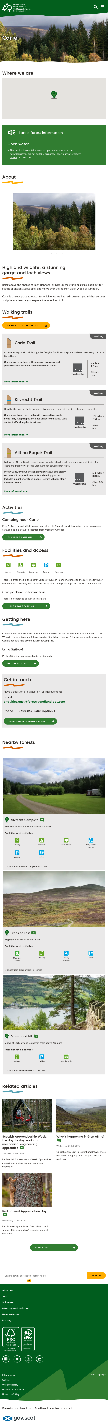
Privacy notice (8, 1375)
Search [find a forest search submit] (96, 1275)
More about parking (21, 606)
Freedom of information (13, 1389)
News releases (11, 1314)
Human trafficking (10, 1394)
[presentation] (16, 1281)
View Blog (42, 1247)
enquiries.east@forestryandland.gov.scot (34, 701)
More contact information (27, 721)
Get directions (17, 663)
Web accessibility (10, 1384)
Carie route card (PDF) (23, 325)
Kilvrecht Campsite (20, 537)
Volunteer (8, 1302)
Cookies (5, 1380)
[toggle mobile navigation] (102, 6)
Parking (7, 1320)
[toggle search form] (95, 6)
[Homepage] (16, 7)
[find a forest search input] (44, 1275)
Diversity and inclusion (15, 1308)
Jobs (5, 1296)
